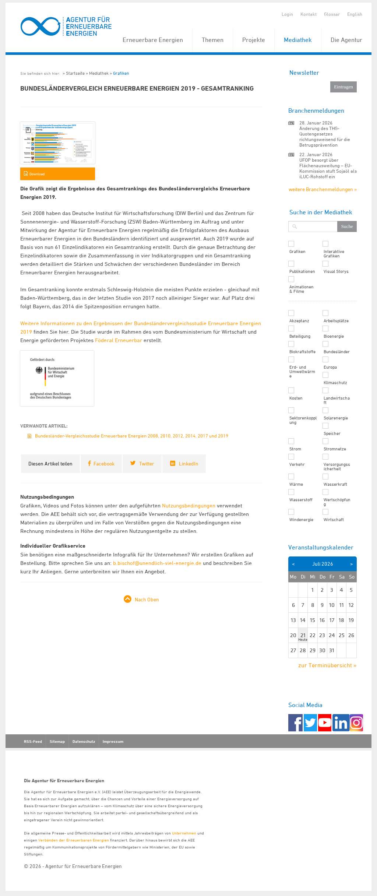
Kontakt (308, 14)
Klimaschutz (335, 382)
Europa (330, 367)
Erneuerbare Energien (153, 39)
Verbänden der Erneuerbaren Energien (73, 839)
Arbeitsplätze (336, 321)
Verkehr (297, 464)
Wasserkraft (335, 484)
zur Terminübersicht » (327, 665)
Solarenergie (336, 418)
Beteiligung (299, 336)
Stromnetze (335, 449)
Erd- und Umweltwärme (302, 371)
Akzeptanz (299, 321)
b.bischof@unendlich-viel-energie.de (157, 563)
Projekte (253, 39)
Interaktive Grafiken (334, 253)
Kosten (296, 398)
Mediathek (298, 39)
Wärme (296, 484)
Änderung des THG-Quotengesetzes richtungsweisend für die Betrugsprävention (324, 136)
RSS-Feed (33, 741)
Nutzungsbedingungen (188, 505)
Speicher (332, 433)
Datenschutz (84, 741)
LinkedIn (188, 463)
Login (287, 14)
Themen (212, 39)
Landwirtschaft (337, 400)
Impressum (113, 741)
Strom (295, 449)
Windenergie (301, 519)
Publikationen (302, 271)
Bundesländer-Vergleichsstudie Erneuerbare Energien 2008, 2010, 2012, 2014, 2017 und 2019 (131, 436)
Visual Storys (336, 271)
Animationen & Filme (301, 289)
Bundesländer (337, 351)
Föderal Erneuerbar (118, 340)
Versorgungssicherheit (337, 466)
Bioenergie (334, 336)
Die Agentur (346, 39)
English (354, 14)
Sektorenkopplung (303, 420)
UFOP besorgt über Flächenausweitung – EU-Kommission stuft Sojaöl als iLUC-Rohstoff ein (328, 168)
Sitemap (57, 741)
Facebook (104, 463)
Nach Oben (147, 599)
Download (37, 174)
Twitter (146, 463)
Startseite (75, 73)
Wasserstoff (301, 500)
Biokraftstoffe (302, 351)
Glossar (332, 14)
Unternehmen (184, 832)
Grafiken (121, 73)
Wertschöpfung (337, 502)
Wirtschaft (334, 519)
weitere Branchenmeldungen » (323, 189)
